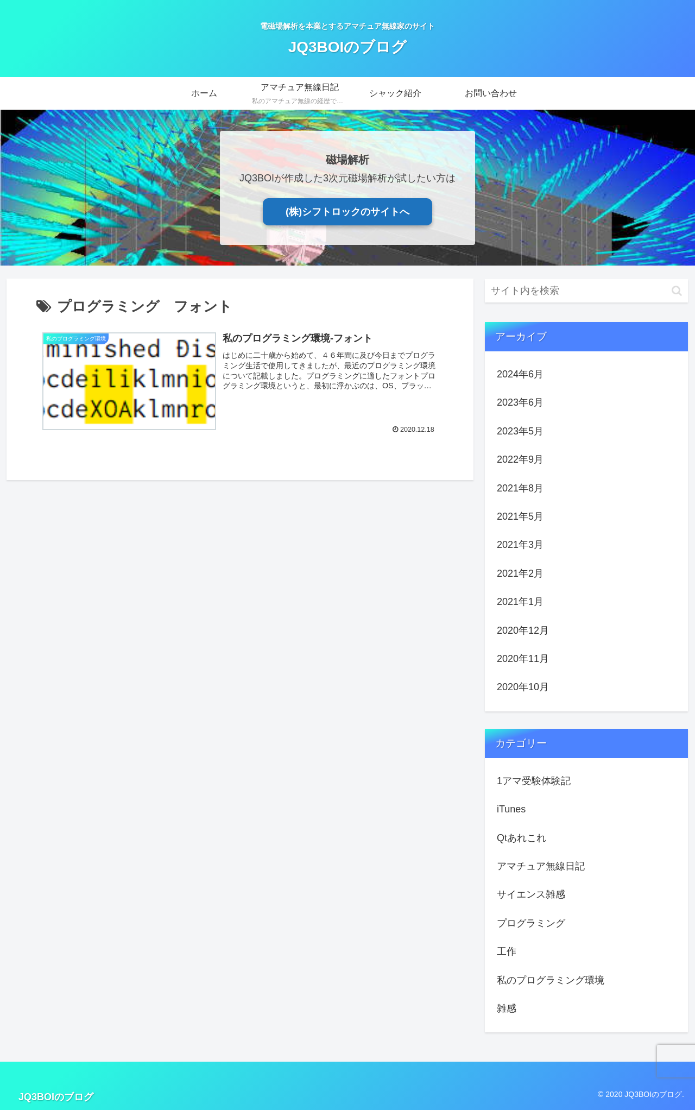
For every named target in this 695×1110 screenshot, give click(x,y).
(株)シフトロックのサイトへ (347, 211)
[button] (676, 291)
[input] (586, 290)
